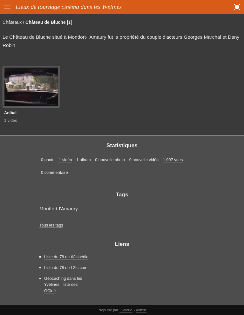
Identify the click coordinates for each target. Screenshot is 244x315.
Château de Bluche (45, 22)
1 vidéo (10, 120)
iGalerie (126, 310)
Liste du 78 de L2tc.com (65, 267)
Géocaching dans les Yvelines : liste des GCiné (63, 284)
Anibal (10, 112)
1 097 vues (173, 159)
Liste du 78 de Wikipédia (66, 256)
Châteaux (12, 22)
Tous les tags (51, 225)
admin (141, 310)
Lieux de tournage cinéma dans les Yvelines (69, 6)
